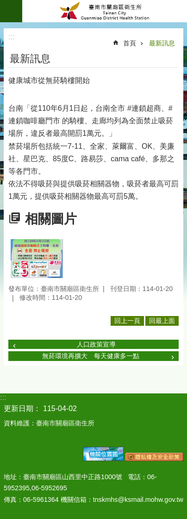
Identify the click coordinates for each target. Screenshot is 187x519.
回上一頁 (127, 320)
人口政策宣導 (96, 344)
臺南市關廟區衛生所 (104, 11)
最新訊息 (162, 43)
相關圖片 (51, 219)
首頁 (129, 43)
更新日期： (22, 408)
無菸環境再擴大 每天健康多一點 (90, 356)
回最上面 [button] (162, 320)
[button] (37, 258)
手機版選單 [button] (11, 11)
